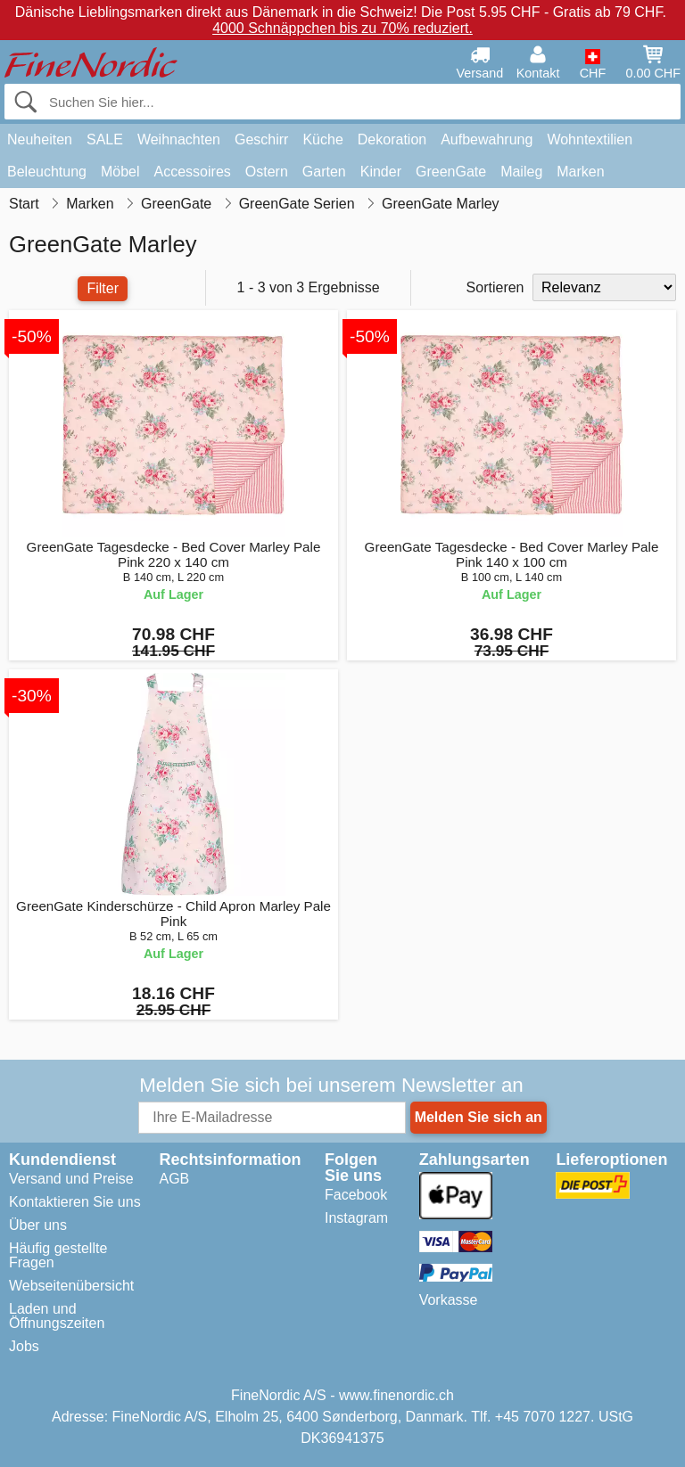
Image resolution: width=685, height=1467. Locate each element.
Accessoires (192, 171)
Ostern (266, 171)
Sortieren (495, 287)
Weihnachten (178, 139)
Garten (324, 171)
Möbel (120, 171)
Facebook (356, 1194)
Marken (580, 171)
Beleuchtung (47, 171)
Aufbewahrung (486, 139)
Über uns (38, 1225)
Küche (322, 139)
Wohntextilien (589, 139)
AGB (174, 1178)
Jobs (24, 1346)
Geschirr (261, 139)
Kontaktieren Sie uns (75, 1201)
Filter (103, 288)
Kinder (380, 171)
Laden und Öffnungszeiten (56, 1316)
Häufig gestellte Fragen (58, 1255)
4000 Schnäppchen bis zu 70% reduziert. (342, 28)
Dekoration (392, 139)
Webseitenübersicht (71, 1285)
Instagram (356, 1217)
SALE (105, 139)
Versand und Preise (71, 1178)
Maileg (521, 171)
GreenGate (451, 171)
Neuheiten (39, 139)
